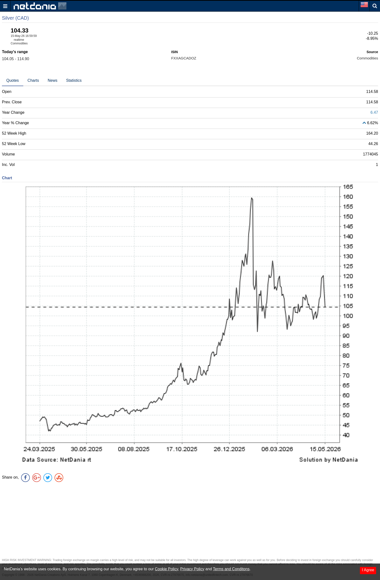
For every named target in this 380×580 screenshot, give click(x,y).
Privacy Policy (192, 569)
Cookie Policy (166, 569)
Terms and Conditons (231, 569)
